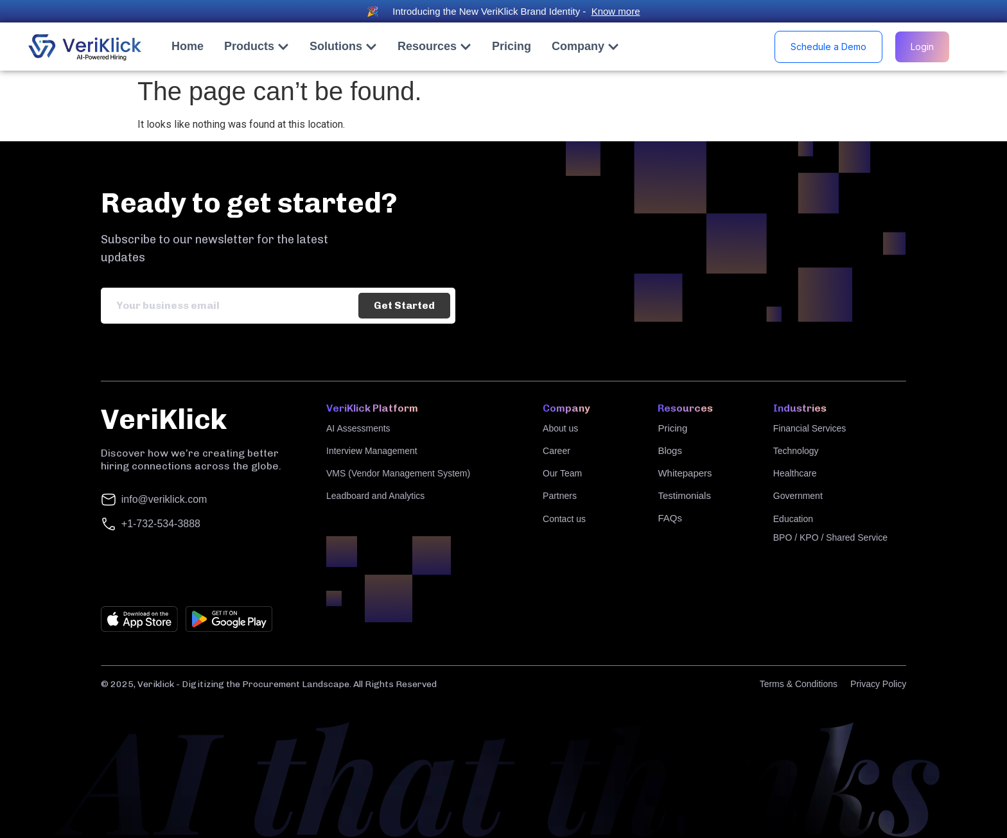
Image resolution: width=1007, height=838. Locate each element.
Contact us (564, 519)
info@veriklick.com (164, 499)
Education (793, 519)
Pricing (672, 428)
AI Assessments (358, 428)
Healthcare (795, 473)
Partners (560, 496)
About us (560, 428)
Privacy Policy (878, 684)
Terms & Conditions (798, 684)
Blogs (670, 450)
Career (556, 451)
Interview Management (371, 451)
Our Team (562, 473)
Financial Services (809, 428)
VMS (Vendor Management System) (398, 473)
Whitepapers (685, 472)
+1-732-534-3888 (160, 523)
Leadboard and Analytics (375, 496)
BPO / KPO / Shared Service (830, 537)
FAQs (670, 517)
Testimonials (684, 495)
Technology (796, 451)
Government (798, 496)
